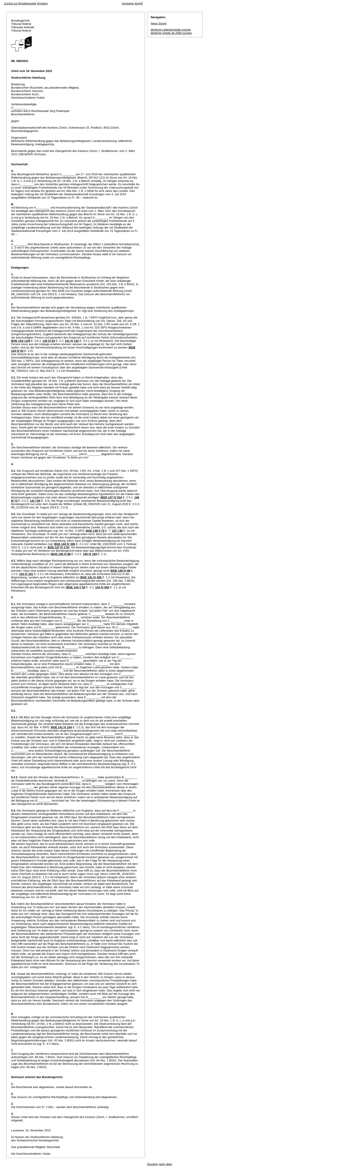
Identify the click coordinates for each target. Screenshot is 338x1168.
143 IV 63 (49, 340)
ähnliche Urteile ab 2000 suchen (171, 33)
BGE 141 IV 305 (91, 577)
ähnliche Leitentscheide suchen (171, 29)
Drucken (42, 3)
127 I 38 (117, 530)
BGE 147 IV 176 (58, 547)
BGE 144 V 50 (76, 587)
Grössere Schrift (132, 3)
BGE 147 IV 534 (111, 497)
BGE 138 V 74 (95, 530)
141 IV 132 (72, 340)
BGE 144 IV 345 (64, 544)
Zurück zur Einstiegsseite (20, 3)
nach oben (165, 1164)
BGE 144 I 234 (20, 340)
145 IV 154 (90, 554)
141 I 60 (35, 500)
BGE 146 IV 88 (61, 554)
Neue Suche (159, 23)
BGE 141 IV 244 (61, 727)
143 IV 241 (26, 574)
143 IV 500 (102, 587)
